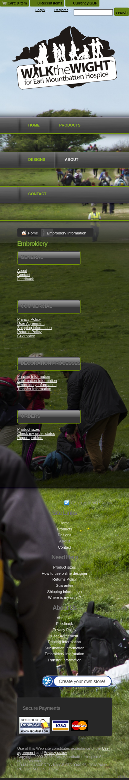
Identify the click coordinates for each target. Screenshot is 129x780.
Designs (36, 159)
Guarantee (26, 336)
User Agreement (30, 323)
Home (34, 125)
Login (40, 10)
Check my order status (36, 433)
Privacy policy (55, 752)
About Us (64, 618)
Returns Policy (29, 332)
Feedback (25, 279)
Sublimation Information (37, 380)
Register (61, 10)
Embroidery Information (36, 385)
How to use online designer (64, 573)
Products (69, 125)
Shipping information (34, 328)
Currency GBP (85, 3)
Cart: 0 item (17, 3)
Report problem (30, 438)
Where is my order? (64, 597)
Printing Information (33, 376)
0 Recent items (49, 3)
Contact (37, 194)
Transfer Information (34, 389)
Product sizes (28, 429)
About (71, 159)
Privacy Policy (29, 319)
